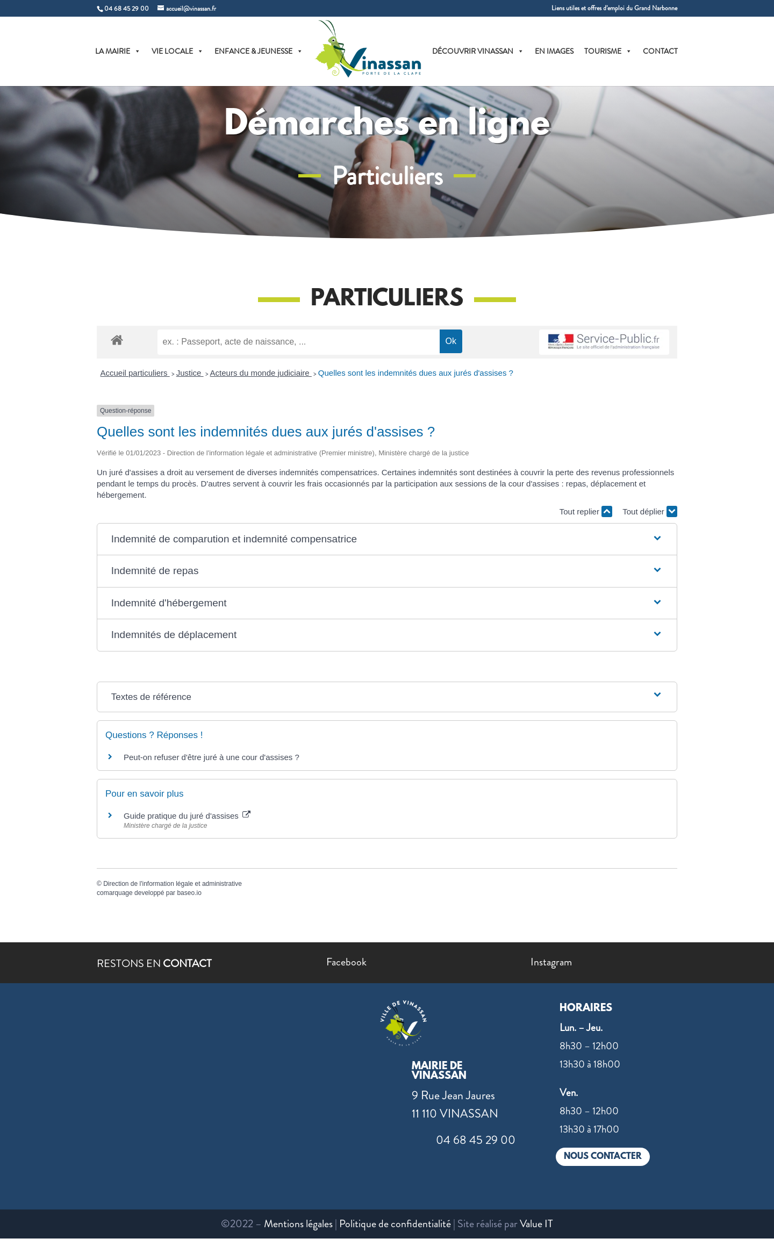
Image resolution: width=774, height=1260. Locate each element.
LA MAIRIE (118, 51)
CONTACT (660, 51)
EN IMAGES (554, 51)
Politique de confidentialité (395, 1224)
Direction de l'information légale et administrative (172, 883)
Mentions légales (298, 1224)
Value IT (536, 1224)
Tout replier (586, 511)
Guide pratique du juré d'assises (187, 815)
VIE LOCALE (178, 51)
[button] (387, 539)
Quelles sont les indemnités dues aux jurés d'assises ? (415, 372)
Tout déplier (649, 511)
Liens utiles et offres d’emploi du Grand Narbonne (614, 9)
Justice (190, 372)
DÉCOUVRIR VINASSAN (478, 51)
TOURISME (608, 51)
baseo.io (189, 893)
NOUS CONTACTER (603, 1156)
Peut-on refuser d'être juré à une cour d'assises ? (211, 757)
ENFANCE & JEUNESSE (258, 51)
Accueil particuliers (135, 372)
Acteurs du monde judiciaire (261, 372)
